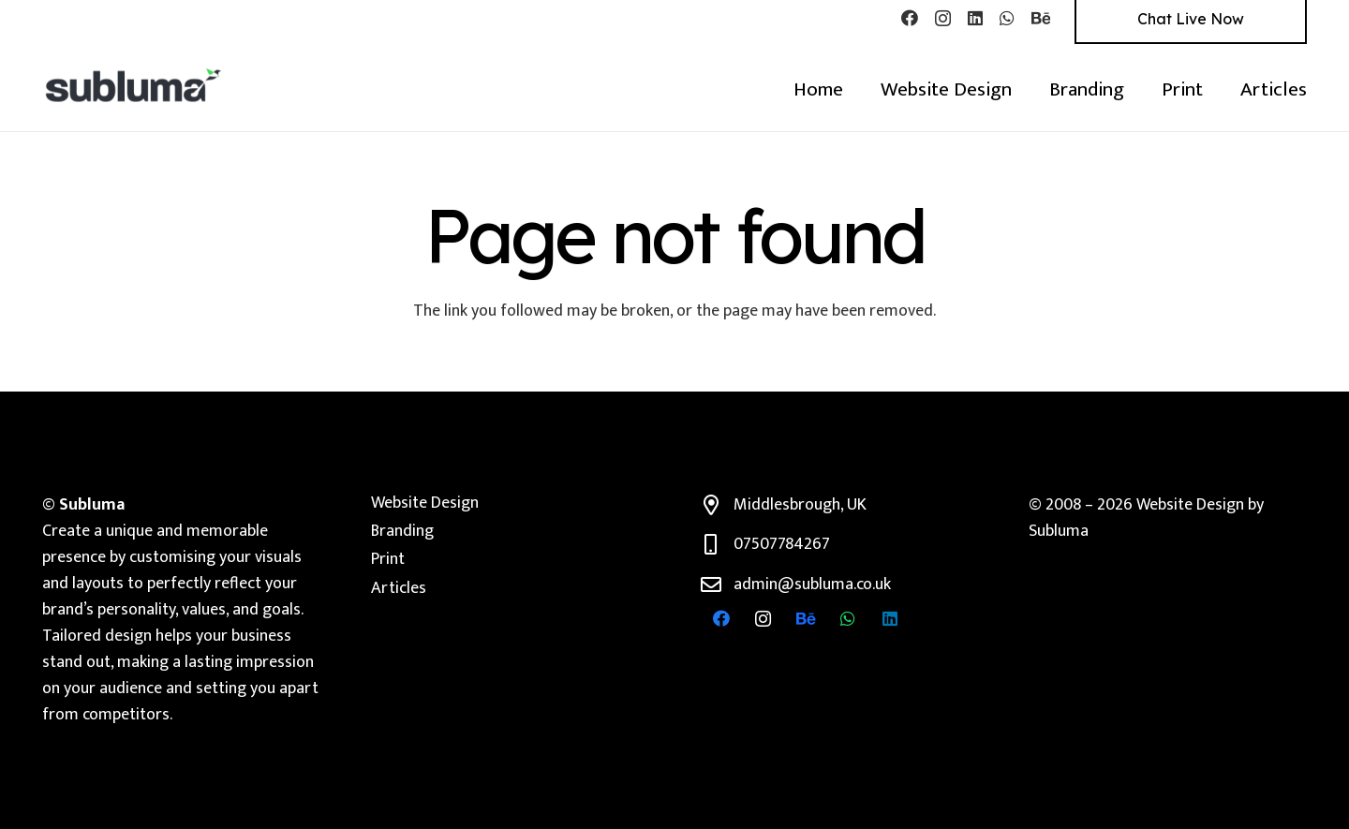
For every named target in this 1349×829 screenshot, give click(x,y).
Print (388, 559)
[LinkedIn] (975, 17)
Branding (402, 531)
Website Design (425, 503)
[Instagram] (943, 18)
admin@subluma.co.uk (812, 584)
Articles (398, 588)
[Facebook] (909, 17)
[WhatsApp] (1007, 17)
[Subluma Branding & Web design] (134, 85)
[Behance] (1040, 17)
